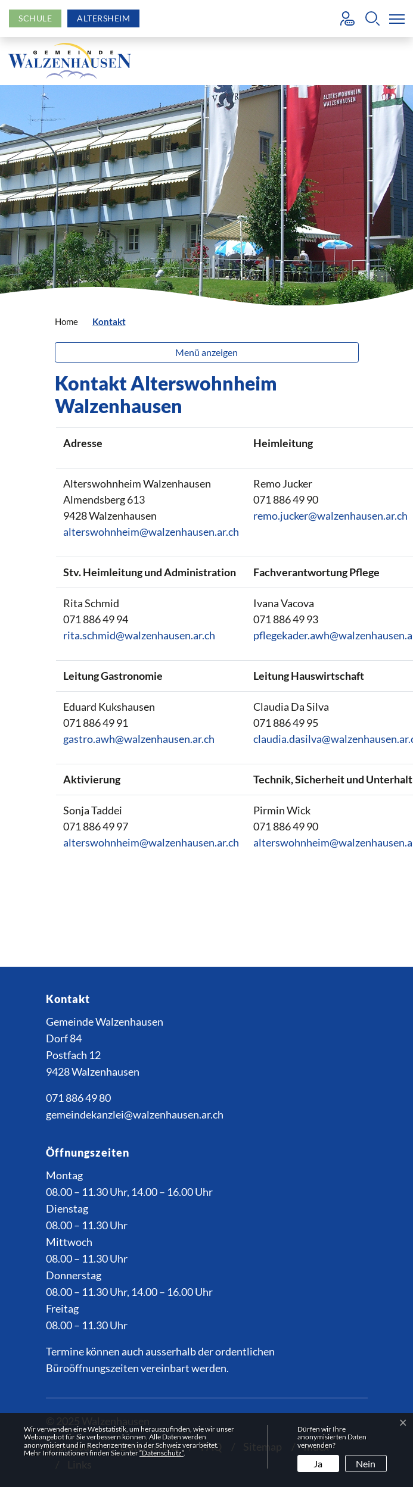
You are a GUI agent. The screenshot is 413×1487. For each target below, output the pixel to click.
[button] (372, 18)
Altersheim (103, 18)
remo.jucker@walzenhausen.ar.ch (330, 515)
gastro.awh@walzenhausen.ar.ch (139, 738)
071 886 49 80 (78, 1097)
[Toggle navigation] (394, 18)
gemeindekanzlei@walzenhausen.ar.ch (134, 1114)
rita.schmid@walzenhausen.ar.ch (139, 635)
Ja (317, 1463)
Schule (35, 18)
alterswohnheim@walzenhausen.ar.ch (151, 531)
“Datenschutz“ (161, 1452)
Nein (365, 1463)
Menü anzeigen (206, 352)
